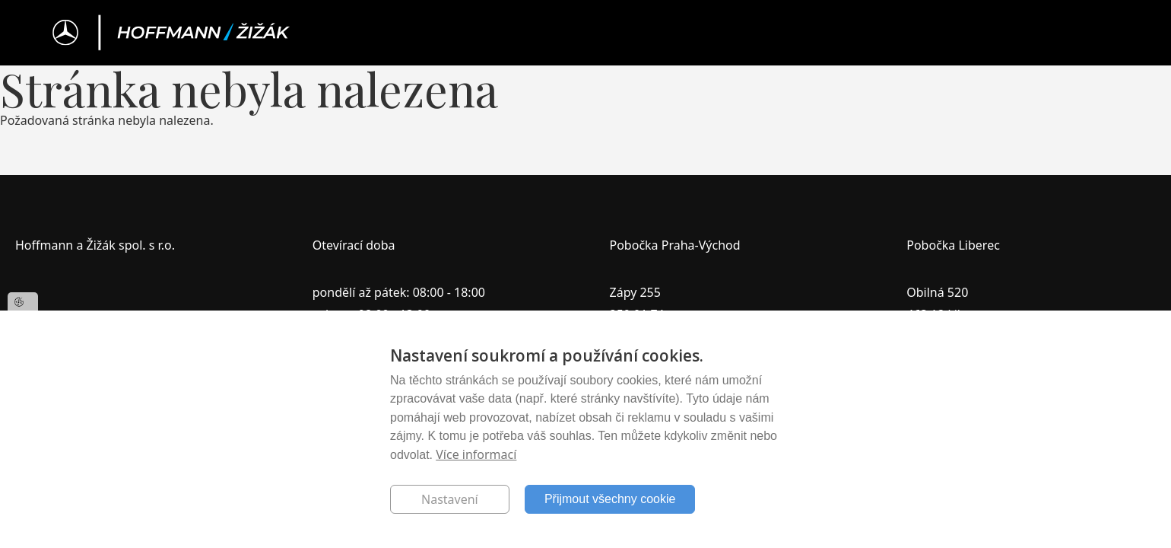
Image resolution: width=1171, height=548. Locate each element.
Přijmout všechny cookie (610, 498)
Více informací (476, 454)
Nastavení (449, 499)
